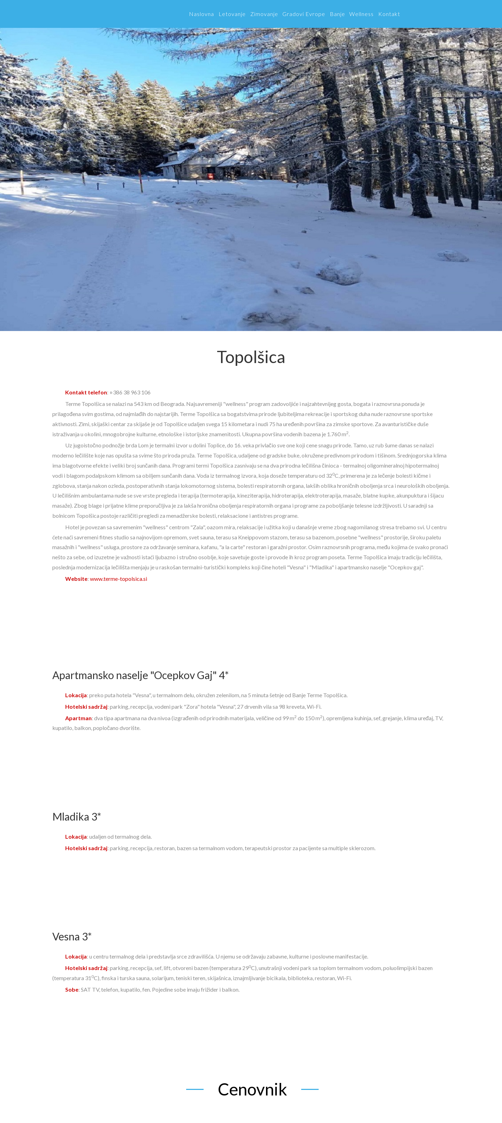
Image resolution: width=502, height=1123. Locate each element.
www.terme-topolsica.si (118, 578)
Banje (337, 13)
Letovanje (232, 13)
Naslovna (201, 13)
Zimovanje (264, 13)
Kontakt (389, 13)
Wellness (361, 13)
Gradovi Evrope (303, 13)
